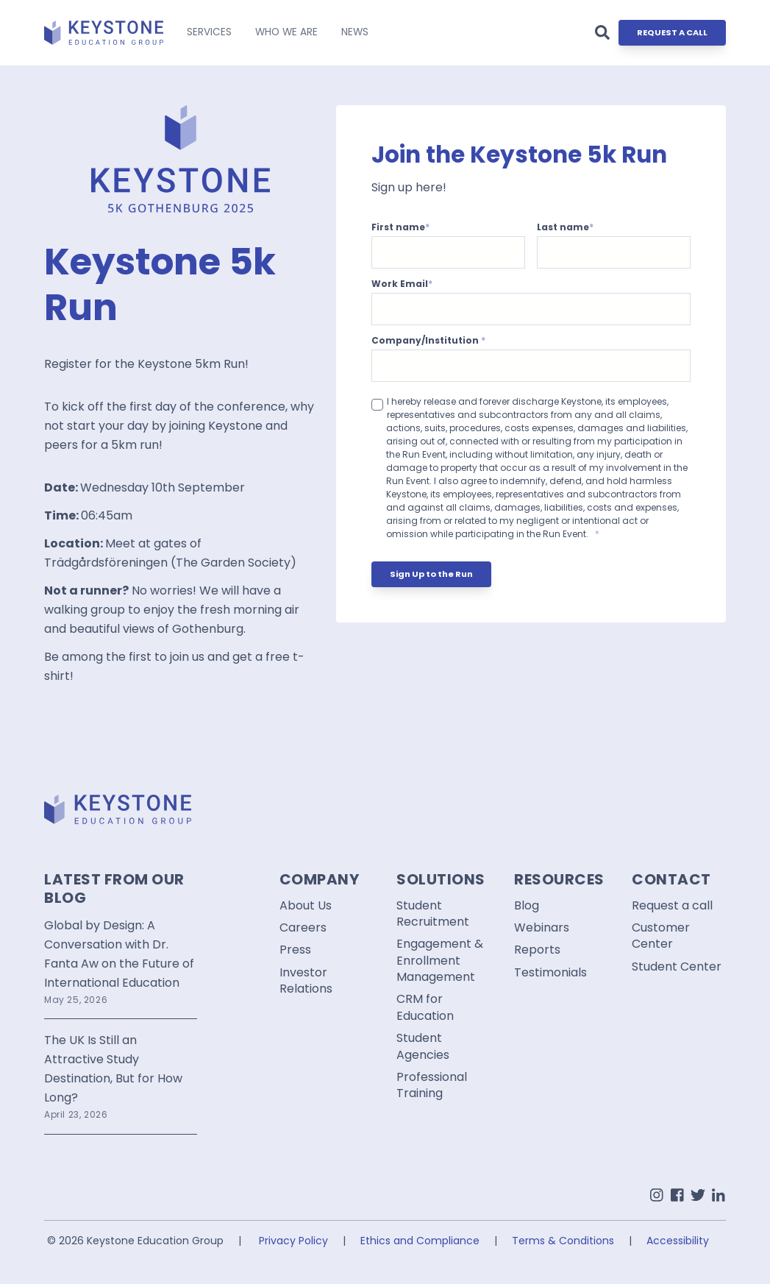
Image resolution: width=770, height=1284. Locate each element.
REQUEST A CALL (672, 32)
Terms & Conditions (563, 1240)
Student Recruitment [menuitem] (432, 914)
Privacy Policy (293, 1240)
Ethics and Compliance (420, 1240)
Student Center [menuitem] (676, 967)
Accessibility (677, 1240)
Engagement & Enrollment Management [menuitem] (439, 960)
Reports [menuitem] (537, 950)
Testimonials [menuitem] (550, 973)
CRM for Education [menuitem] (425, 1007)
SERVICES (209, 32)
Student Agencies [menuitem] (422, 1046)
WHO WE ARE (286, 32)
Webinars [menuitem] (541, 928)
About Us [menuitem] (305, 906)
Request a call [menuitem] (672, 906)
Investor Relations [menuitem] (305, 981)
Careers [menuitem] (303, 928)
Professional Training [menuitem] (431, 1085)
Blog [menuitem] (526, 906)
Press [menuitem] (295, 950)
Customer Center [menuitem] (661, 936)
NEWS (354, 32)
